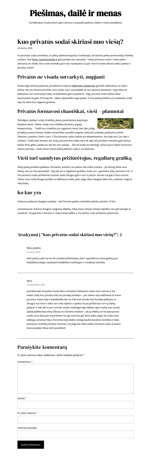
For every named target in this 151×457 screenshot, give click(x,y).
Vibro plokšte (34, 248)
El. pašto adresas (27, 413)
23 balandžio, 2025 (36, 284)
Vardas (21, 398)
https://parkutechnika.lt (44, 59)
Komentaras (24, 361)
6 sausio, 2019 (33, 252)
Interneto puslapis (27, 427)
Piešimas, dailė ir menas (75, 13)
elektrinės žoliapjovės (83, 85)
